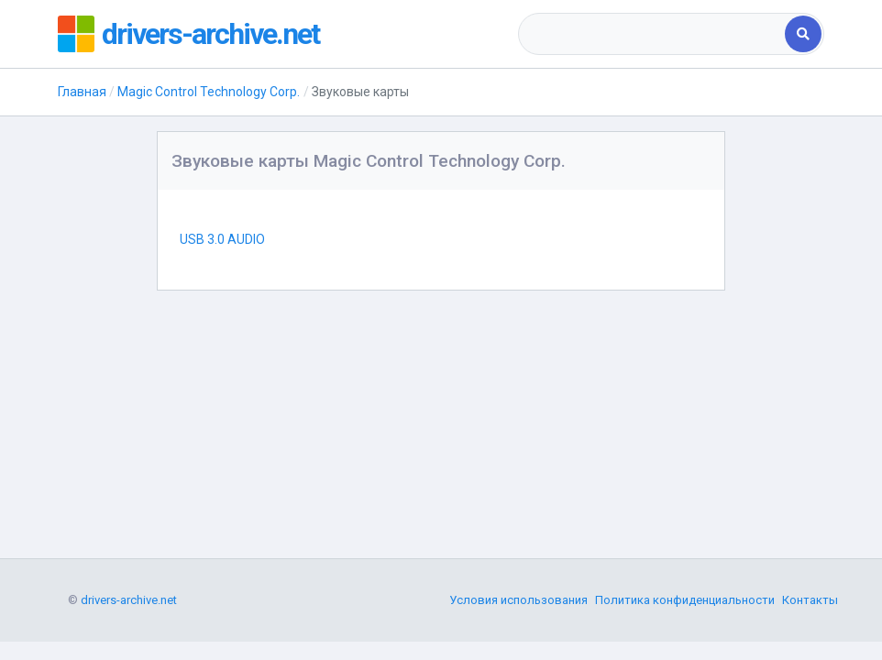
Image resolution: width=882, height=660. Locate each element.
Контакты (810, 600)
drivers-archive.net (210, 33)
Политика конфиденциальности (685, 600)
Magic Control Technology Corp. (208, 91)
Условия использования (518, 600)
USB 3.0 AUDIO (222, 239)
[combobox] (653, 34)
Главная (82, 91)
